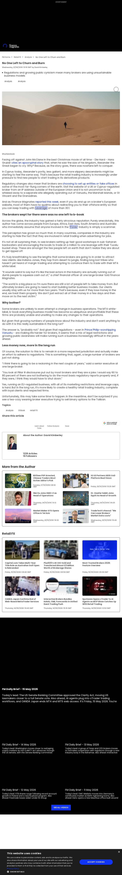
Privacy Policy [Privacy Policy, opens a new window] (13, 868)
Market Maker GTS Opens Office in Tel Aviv (46, 511)
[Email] (18, 422)
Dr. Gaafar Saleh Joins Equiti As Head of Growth (103, 494)
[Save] (67, 423)
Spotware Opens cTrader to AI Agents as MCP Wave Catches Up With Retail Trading (99, 601)
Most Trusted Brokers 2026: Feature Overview (96, 564)
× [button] (119, 852)
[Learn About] (39, 424)
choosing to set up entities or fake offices (88, 183)
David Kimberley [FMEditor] (41, 67)
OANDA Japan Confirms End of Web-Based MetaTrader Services (22, 600)
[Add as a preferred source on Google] (111, 422)
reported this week (46, 201)
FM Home (6, 57)
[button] (41, 871)
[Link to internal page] (12, 441)
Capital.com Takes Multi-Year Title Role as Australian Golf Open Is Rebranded (22, 565)
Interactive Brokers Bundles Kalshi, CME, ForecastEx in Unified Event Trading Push (60, 601)
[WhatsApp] (46, 422)
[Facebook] (32, 422)
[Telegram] (25, 422)
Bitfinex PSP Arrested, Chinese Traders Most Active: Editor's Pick (44, 478)
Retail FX (19, 57)
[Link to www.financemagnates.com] (18, 480)
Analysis (30, 57)
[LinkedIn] (11, 422)
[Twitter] (4, 422)
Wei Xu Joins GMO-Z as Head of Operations (45, 494)
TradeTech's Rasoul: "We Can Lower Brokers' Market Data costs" (103, 513)
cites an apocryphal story (27, 162)
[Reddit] (60, 422)
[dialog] (61, 862)
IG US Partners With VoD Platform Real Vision (103, 476)
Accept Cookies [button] (96, 862)
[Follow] (53, 423)
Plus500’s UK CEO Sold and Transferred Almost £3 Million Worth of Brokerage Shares (59, 565)
